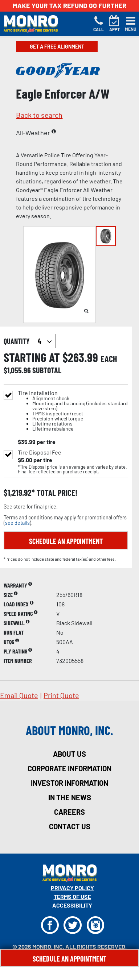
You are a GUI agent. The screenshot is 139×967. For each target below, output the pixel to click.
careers (69, 812)
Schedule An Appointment (69, 958)
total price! (56, 493)
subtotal (46, 370)
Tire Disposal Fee (39, 452)
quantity (30, 341)
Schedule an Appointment (66, 541)
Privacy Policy (72, 887)
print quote (61, 695)
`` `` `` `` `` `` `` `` (43, 341)
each (109, 358)
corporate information (69, 768)
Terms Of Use (72, 896)
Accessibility (72, 905)
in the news (69, 797)
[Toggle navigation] (130, 24)
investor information (69, 783)
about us (69, 754)
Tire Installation (73, 411)
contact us (69, 826)
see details (17, 523)
